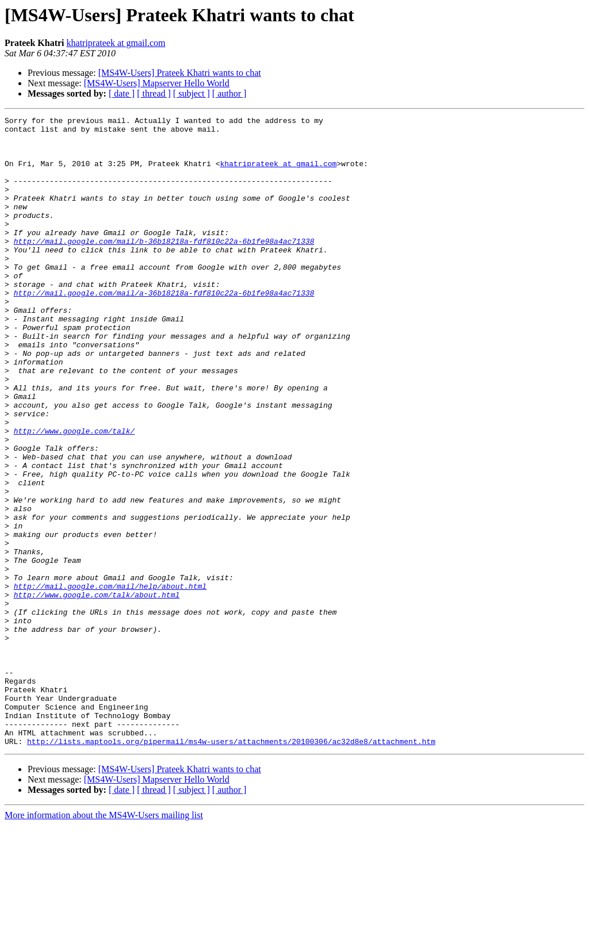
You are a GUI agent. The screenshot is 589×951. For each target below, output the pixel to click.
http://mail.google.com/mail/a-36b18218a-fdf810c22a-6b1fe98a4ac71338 (164, 329)
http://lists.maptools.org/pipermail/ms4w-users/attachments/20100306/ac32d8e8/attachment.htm (231, 867)
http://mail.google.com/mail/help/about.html (110, 681)
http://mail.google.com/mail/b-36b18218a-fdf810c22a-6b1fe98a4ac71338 (164, 267)
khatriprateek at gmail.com (116, 43)
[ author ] (229, 93)
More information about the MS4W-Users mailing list (104, 941)
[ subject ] (191, 93)
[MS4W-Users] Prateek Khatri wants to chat (179, 73)
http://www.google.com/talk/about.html (97, 691)
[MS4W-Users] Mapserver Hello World (157, 83)
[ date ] (122, 93)
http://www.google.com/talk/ (74, 494)
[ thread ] (154, 93)
